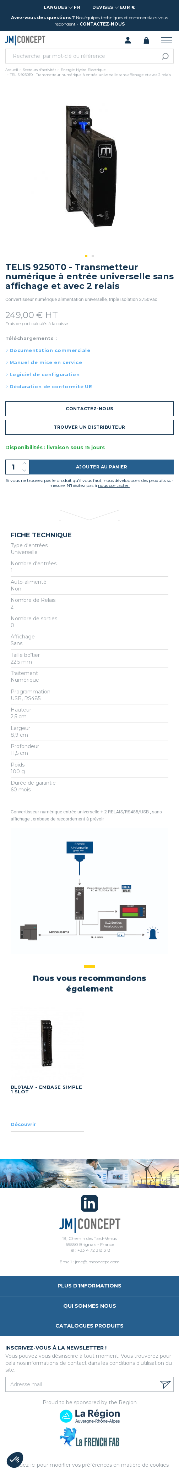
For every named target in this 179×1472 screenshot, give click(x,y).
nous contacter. (114, 485)
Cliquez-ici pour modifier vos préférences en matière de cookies (90, 1465)
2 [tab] (93, 256)
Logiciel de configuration (45, 374)
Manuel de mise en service (46, 362)
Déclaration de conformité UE (51, 386)
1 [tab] (86, 256)
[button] (14, 1459)
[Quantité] (17, 467)
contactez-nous (102, 24)
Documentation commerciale (50, 350)
